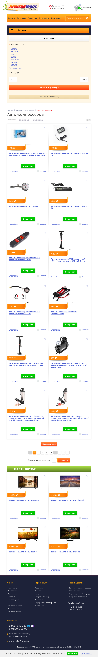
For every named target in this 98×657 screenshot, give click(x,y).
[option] (28, 133)
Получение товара (42, 597)
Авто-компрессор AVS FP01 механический (64, 313)
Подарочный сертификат (45, 603)
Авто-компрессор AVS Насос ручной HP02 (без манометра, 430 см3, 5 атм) (26, 364)
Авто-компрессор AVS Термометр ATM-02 (69, 207)
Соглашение (40, 606)
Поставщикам (14, 600)
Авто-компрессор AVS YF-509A (23, 206)
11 (59, 453)
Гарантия (32, 18)
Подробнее (86, 654)
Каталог (18, 30)
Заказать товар (14, 612)
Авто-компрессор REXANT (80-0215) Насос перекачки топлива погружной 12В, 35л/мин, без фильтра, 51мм (26, 418)
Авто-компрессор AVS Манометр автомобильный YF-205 (24, 313)
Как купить (12, 588)
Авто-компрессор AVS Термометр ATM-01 (69, 154)
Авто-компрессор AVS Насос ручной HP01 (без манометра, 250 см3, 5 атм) (68, 260)
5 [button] (72, 302)
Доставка (21, 18)
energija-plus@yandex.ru (19, 641)
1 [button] (27, 302)
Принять (72, 654)
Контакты (56, 18)
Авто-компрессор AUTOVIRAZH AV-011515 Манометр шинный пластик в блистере (28, 154)
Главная (10, 110)
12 (63, 453)
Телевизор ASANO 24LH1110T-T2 (65, 552)
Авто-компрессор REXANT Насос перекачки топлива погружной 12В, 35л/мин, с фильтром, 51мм (69, 418)
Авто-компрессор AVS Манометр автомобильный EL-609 (24, 259)
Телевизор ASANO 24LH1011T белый (67, 500)
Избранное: (56, 8)
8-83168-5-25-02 (18, 629)
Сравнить (43, 171)
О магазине (44, 18)
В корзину (28, 166)
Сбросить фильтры (49, 87)
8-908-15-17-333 (17, 626)
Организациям (14, 594)
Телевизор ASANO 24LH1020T (23, 552)
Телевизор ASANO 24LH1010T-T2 (24, 500)
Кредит (38, 594)
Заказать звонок (15, 606)
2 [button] (28, 302)
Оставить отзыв (14, 609)
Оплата (11, 18)
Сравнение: (56, 6)
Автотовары (29, 110)
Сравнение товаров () (49, 96)
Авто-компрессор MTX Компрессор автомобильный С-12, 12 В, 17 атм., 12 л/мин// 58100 (69, 365)
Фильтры (65, 39)
